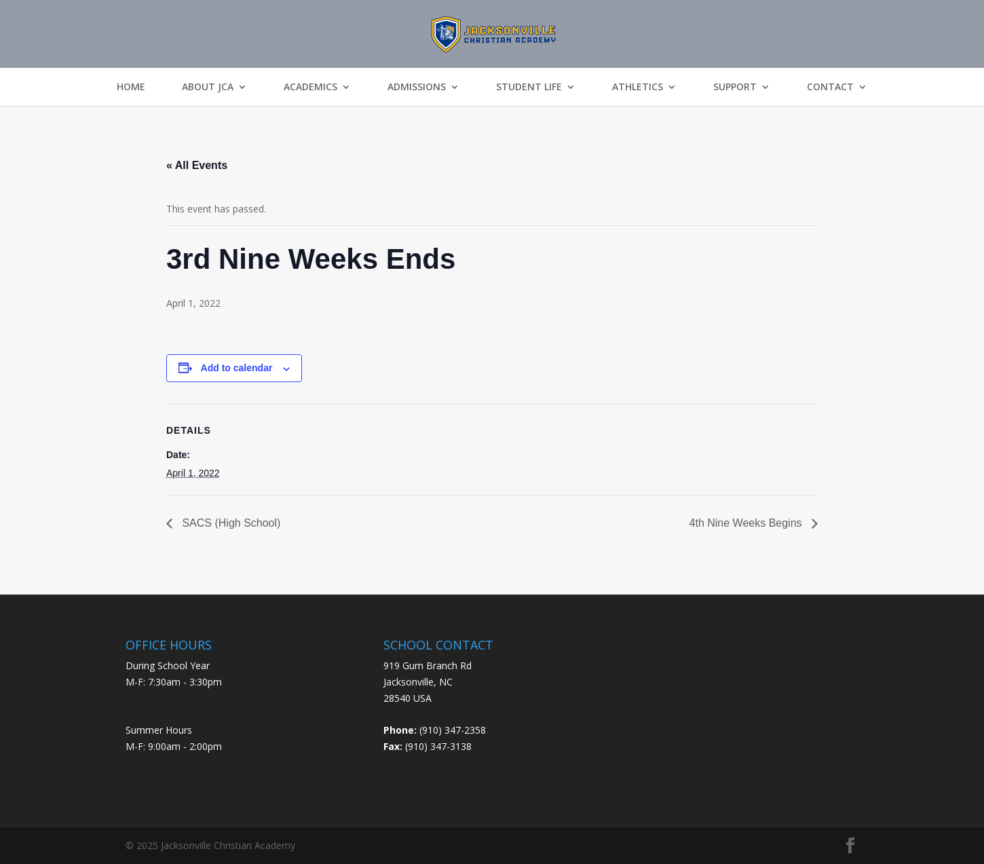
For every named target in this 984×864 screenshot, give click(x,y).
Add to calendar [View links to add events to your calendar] (237, 367)
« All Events (196, 165)
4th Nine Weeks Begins (747, 523)
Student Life (529, 87)
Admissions (416, 87)
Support (735, 87)
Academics (310, 87)
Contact (830, 87)
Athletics (637, 87)
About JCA (207, 87)
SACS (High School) (229, 523)
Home (131, 87)
